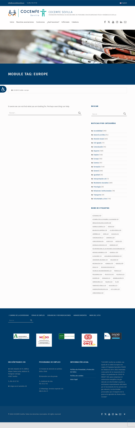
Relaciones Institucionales (103, 191)
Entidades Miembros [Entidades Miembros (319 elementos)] (99, 252)
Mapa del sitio (95, 315)
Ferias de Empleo (38, 315)
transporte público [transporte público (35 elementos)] (99, 285)
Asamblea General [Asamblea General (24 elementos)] (98, 226)
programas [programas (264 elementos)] (97, 274)
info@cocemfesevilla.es (16, 3)
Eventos (96, 163)
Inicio (12, 22)
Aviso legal (74, 379)
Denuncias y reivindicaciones (59, 315)
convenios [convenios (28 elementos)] (110, 237)
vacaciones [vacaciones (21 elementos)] (113, 285)
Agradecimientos (80, 315)
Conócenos (40, 22)
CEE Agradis (97, 143)
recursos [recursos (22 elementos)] (120, 274)
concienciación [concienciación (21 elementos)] (97, 237)
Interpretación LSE (100, 179)
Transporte (97, 195)
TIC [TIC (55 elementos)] (117, 282)
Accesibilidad (98, 131)
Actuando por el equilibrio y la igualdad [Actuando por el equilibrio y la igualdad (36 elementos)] (105, 219)
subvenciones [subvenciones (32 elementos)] (97, 282)
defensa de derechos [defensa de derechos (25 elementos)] (99, 245)
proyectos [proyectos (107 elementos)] (109, 274)
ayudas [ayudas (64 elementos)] (111, 226)
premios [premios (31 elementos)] (117, 270)
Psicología (97, 187)
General (96, 171)
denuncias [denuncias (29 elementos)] (114, 245)
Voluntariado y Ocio (100, 199)
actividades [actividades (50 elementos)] (96, 215)
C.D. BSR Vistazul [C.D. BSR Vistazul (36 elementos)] (115, 230)
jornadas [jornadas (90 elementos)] (109, 263)
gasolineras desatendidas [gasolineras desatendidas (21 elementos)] (113, 256)
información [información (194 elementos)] (97, 263)
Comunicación (98, 147)
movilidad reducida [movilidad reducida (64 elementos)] (108, 267)
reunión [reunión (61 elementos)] (95, 278)
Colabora (75, 22)
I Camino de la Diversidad (19, 315)
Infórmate (65, 22)
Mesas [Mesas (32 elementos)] (95, 267)
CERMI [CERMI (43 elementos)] (106, 234)
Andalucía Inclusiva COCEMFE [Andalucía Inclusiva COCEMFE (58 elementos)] (101, 223)
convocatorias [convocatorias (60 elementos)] (97, 241)
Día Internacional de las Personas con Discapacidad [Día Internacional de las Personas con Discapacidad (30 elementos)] (108, 248)
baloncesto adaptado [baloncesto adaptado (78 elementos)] (99, 230)
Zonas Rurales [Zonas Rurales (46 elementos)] (97, 293)
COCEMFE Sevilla (61, 12)
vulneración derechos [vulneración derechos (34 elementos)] (100, 289)
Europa (96, 159)
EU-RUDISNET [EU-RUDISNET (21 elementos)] (97, 256)
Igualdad (97, 175)
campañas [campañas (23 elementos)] (96, 234)
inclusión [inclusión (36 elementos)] (114, 259)
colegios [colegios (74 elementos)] (115, 234)
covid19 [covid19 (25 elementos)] (109, 241)
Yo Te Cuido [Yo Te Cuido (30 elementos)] (115, 289)
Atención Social (99, 139)
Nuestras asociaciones (25, 22)
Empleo (96, 155)
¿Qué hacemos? (53, 22)
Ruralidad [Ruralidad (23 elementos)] (106, 278)
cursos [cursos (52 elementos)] (118, 241)
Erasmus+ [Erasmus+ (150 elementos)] (114, 252)
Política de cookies (76, 376)
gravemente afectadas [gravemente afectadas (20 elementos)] (100, 259)
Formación (97, 167)
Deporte (96, 151)
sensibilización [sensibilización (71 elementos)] (118, 278)
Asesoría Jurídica (99, 135)
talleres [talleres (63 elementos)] (108, 282)
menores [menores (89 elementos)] (119, 263)
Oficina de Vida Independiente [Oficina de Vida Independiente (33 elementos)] (101, 270)
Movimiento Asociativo (101, 183)
